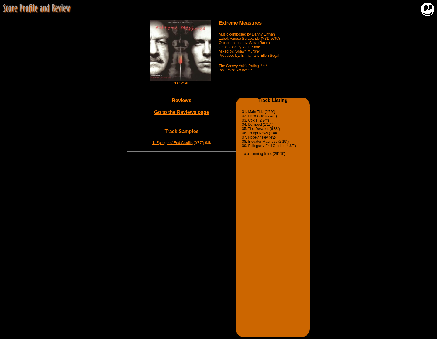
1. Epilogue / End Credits (172, 143)
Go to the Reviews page (181, 112)
